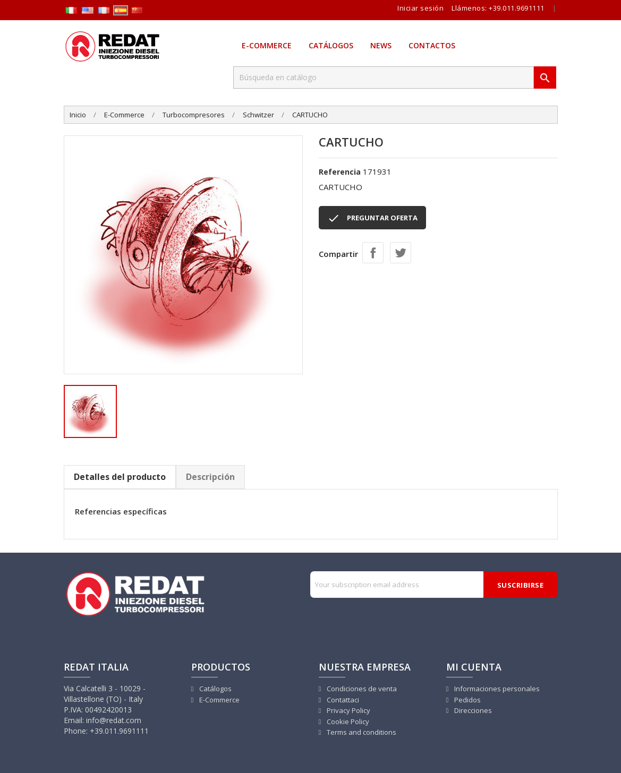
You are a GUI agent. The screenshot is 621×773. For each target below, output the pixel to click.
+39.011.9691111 (517, 8)
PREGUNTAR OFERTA (372, 218)
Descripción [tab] (210, 477)
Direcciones (472, 710)
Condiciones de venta (361, 688)
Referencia (340, 172)
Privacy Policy (347, 710)
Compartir (373, 252)
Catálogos (331, 45)
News (381, 45)
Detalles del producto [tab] (120, 477)
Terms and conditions (360, 732)
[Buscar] (383, 77)
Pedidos (467, 700)
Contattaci (342, 700)
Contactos (432, 45)
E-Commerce (267, 45)
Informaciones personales (496, 688)
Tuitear (400, 252)
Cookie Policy (347, 721)
